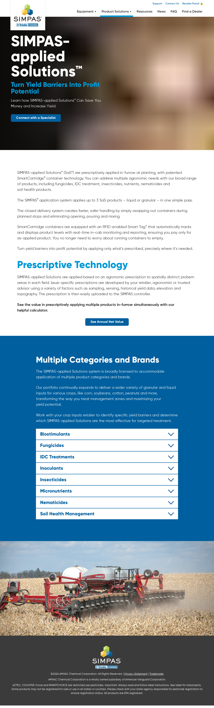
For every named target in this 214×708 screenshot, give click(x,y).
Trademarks (156, 676)
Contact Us (172, 3)
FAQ (174, 11)
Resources (144, 11)
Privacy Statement (136, 676)
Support (157, 3)
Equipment (86, 11)
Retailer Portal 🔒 (192, 3)
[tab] (107, 434)
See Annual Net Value (107, 322)
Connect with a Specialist (36, 118)
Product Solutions (117, 11)
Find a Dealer (192, 11)
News (161, 11)
